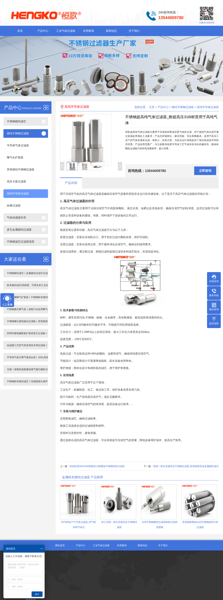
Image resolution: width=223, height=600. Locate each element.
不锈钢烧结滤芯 (16, 121)
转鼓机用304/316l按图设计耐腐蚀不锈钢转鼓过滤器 (97, 466)
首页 (20, 30)
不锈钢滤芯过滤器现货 (20, 241)
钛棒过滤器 (14, 205)
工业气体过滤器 (65, 30)
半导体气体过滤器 (18, 145)
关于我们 (134, 30)
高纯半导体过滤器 (18, 193)
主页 (151, 107)
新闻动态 (111, 30)
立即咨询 (205, 170)
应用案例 (88, 30)
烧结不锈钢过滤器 (18, 133)
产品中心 (42, 30)
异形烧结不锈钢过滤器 (20, 169)
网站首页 (60, 545)
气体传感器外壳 (16, 217)
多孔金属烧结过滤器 (19, 229)
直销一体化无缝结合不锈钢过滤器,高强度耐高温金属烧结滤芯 (186, 466)
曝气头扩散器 (15, 157)
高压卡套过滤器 (16, 181)
